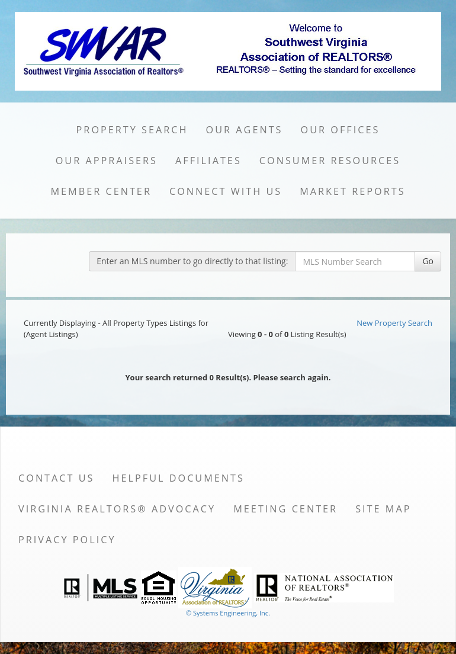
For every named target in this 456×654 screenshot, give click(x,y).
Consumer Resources (329, 160)
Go (427, 261)
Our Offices (340, 129)
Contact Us (56, 478)
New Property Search (394, 323)
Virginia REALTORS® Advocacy (117, 508)
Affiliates (208, 160)
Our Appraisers (107, 160)
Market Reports (352, 191)
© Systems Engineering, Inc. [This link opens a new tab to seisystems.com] (228, 612)
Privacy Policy (67, 539)
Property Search (132, 129)
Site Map (383, 508)
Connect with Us (225, 191)
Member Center (101, 191)
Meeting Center (285, 508)
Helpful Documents (179, 478)
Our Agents (244, 129)
